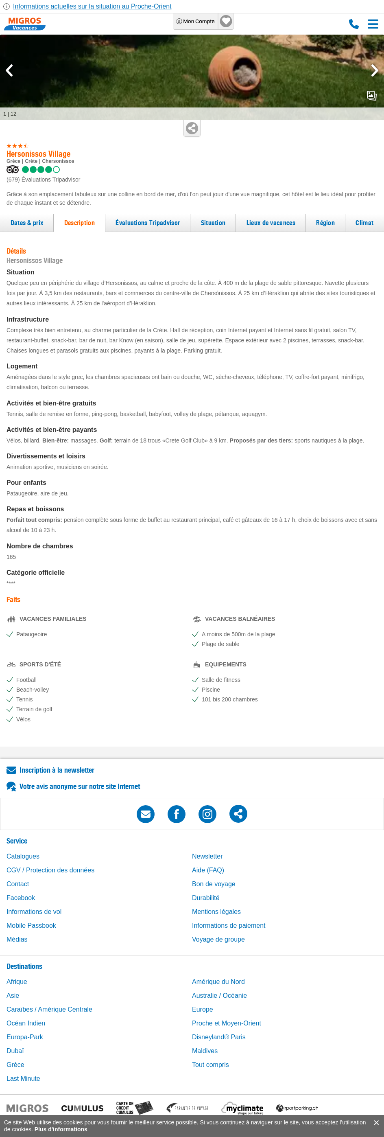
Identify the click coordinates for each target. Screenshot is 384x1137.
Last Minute (23, 1078)
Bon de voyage (214, 884)
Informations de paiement (229, 925)
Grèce (13, 161)
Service (17, 841)
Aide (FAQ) (208, 870)
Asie (13, 995)
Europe (202, 1009)
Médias (17, 939)
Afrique (17, 981)
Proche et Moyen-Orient (226, 1023)
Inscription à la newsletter (57, 770)
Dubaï (15, 1050)
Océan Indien (26, 1023)
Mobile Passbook (31, 925)
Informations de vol (34, 911)
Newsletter (207, 856)
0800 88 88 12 (354, 24)
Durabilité (206, 897)
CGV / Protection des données (50, 870)
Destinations (24, 966)
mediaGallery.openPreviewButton (372, 96)
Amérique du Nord (218, 981)
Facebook (21, 897)
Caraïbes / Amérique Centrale (49, 1009)
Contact (18, 884)
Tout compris (210, 1064)
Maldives (205, 1050)
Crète (31, 161)
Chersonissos (58, 161)
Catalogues (23, 856)
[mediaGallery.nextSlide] (375, 70)
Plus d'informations (61, 1129)
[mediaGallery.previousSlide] (9, 70)
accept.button (375, 1122)
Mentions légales (216, 911)
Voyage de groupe (218, 939)
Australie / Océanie (219, 995)
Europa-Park (25, 1037)
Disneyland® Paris (219, 1037)
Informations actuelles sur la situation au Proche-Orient (92, 6)
